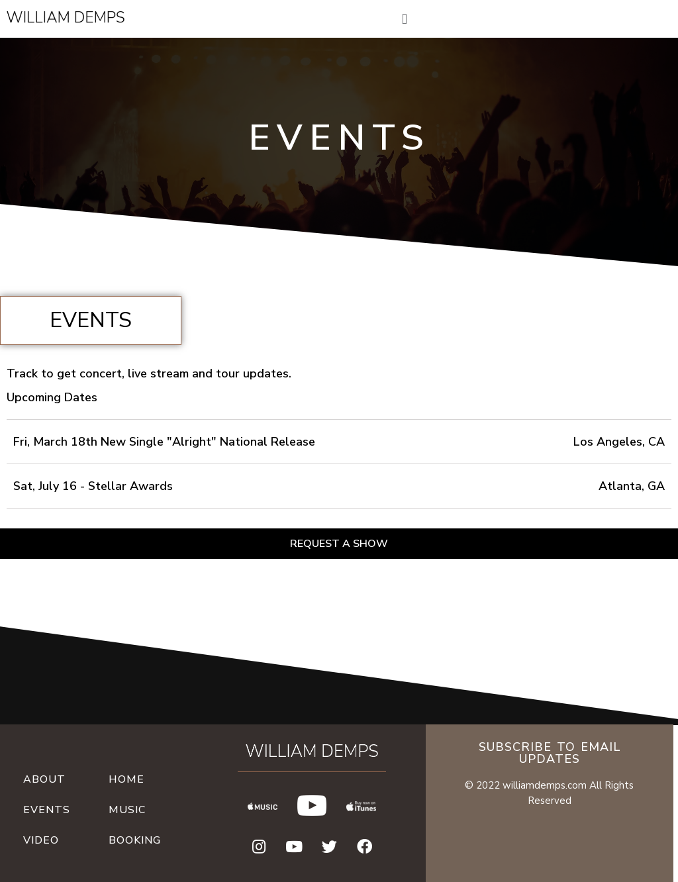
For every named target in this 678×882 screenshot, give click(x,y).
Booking (135, 840)
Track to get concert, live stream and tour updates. (149, 373)
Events (46, 810)
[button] (339, 543)
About (44, 779)
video (41, 840)
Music (127, 810)
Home (126, 779)
